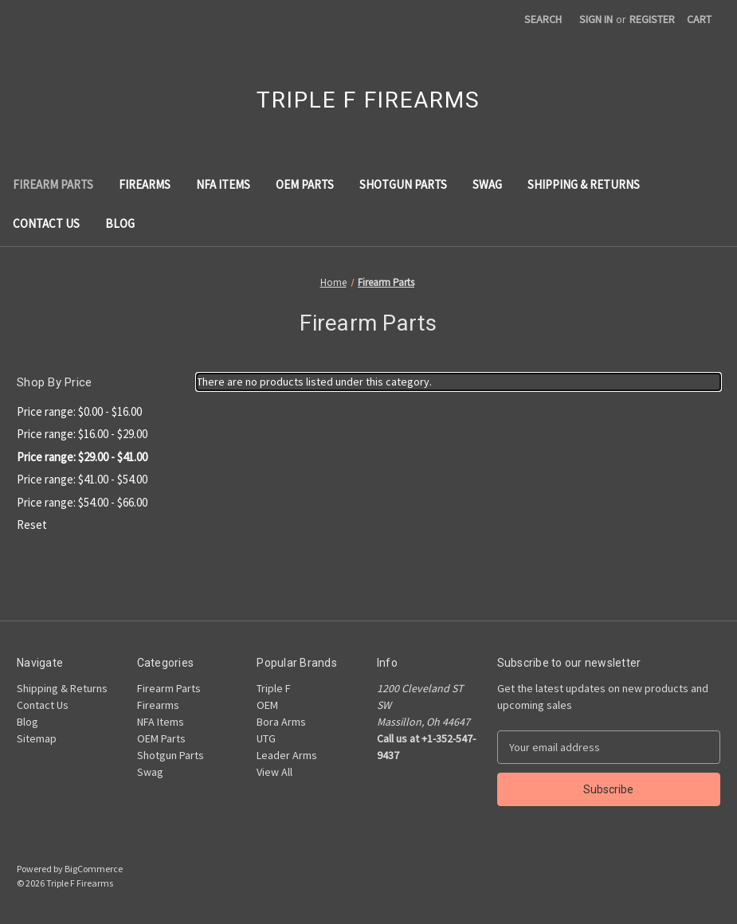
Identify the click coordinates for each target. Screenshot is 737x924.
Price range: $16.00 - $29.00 (82, 433)
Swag (487, 184)
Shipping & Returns (583, 184)
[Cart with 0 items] (699, 19)
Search (543, 19)
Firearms (145, 184)
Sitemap (37, 738)
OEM (267, 705)
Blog (120, 223)
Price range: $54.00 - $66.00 (82, 502)
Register (652, 19)
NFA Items (223, 184)
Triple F (274, 688)
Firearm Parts (53, 184)
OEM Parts (305, 184)
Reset (32, 524)
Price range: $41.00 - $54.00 (82, 479)
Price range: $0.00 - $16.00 (79, 411)
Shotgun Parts (403, 184)
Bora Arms (281, 722)
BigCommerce (94, 869)
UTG (266, 738)
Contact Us (46, 223)
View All (274, 772)
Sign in (596, 19)
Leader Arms (287, 755)
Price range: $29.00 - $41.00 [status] (82, 456)
